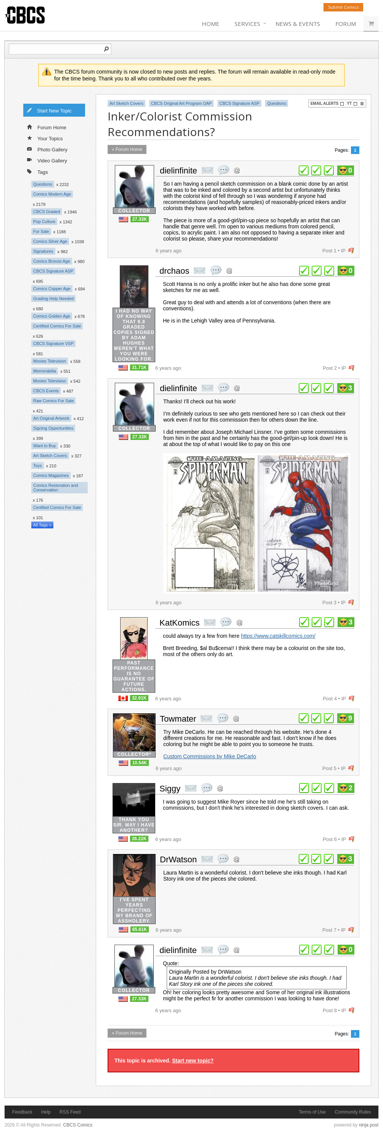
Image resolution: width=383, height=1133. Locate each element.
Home (210, 23)
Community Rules (353, 1112)
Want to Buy (44, 445)
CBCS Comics (78, 1125)
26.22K (139, 838)
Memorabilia (44, 371)
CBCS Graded (46, 211)
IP (343, 251)
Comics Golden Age (51, 316)
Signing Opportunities (53, 428)
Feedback (22, 1112)
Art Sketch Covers (50, 455)
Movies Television (49, 361)
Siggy (169, 788)
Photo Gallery (47, 149)
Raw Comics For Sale (53, 400)
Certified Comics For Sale (57, 326)
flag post (351, 251)
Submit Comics (343, 7)
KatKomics (179, 622)
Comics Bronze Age (51, 261)
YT (352, 103)
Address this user (237, 170)
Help (46, 1112)
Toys (37, 465)
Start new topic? (193, 1061)
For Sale (41, 231)
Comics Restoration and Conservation (55, 487)
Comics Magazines (51, 475)
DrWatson (178, 859)
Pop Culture (44, 221)
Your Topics (45, 138)
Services (247, 23)
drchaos (174, 271)
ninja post (368, 1125)
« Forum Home (127, 149)
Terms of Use (312, 1112)
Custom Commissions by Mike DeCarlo (209, 756)
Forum (345, 23)
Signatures (43, 251)
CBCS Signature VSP (53, 343)
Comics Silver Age (50, 241)
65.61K (139, 929)
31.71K (139, 367)
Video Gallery (47, 160)
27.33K (139, 219)
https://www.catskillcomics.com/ (278, 636)
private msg (207, 170)
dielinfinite (178, 170)
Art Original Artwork (51, 418)
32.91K (139, 698)
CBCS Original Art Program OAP (181, 103)
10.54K (139, 762)
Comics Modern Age (52, 194)
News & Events (297, 23)
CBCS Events (46, 390)
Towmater (178, 719)
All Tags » (42, 525)
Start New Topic (49, 110)
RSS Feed (70, 1112)
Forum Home (46, 127)
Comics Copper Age (52, 288)
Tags (37, 171)
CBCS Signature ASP (53, 271)
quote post (223, 170)
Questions (42, 184)
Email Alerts (327, 103)
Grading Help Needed (53, 298)
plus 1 (303, 170)
